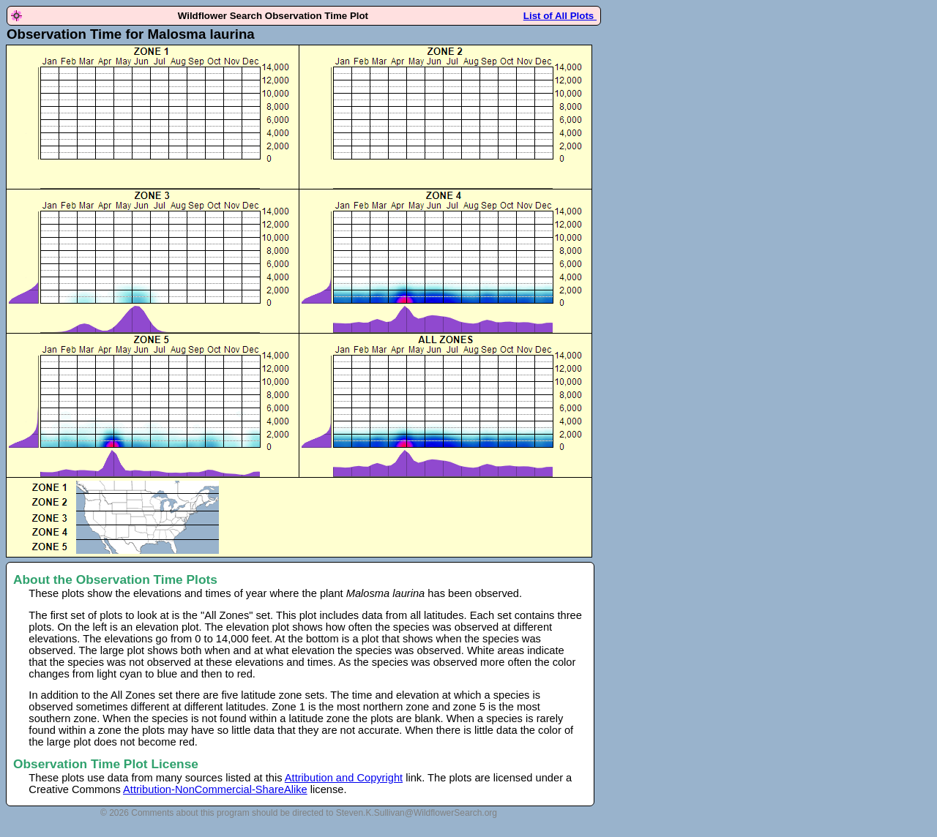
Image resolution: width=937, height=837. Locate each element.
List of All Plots (560, 15)
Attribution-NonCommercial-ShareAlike (215, 789)
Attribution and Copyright (344, 778)
